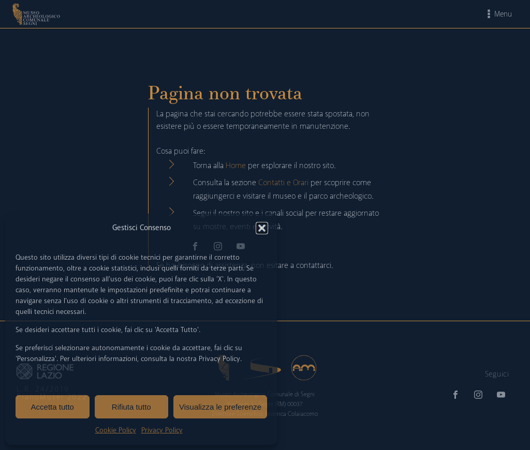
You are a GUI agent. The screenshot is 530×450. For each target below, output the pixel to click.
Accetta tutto (52, 406)
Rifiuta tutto (131, 406)
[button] (262, 228)
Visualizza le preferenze (220, 406)
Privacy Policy (162, 430)
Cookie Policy (115, 430)
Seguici (497, 374)
